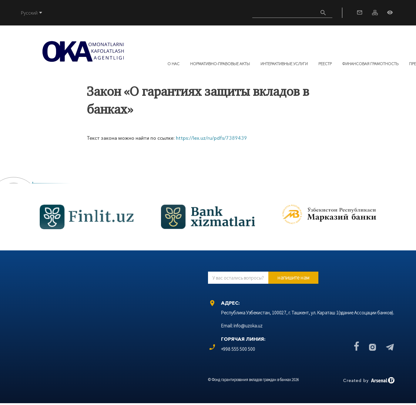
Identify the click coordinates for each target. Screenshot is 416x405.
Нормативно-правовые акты (220, 63)
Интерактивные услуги (284, 63)
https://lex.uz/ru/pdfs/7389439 (211, 138)
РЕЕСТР (325, 63)
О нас (173, 63)
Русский (29, 13)
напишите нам (293, 277)
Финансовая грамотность (370, 63)
